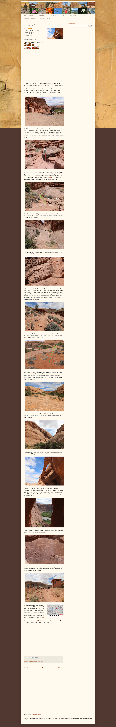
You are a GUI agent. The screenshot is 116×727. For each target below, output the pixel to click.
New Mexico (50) (74, 15)
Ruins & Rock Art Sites (29, 18)
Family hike (54, 660)
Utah (42, 661)
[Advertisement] (80, 39)
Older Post (60, 667)
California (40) (42, 15)
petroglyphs (31, 661)
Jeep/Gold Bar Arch (37, 620)
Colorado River (39, 660)
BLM (35, 660)
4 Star (29, 660)
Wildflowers (41, 18)
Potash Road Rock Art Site (38, 619)
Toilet (39, 661)
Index (48, 18)
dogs (51, 660)
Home (24, 15)
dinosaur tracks (52, 177)
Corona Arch (27, 620)
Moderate (26, 661)
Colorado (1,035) (53, 15)
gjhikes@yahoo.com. (36, 714)
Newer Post (26, 667)
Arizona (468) (32, 15)
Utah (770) (84, 15)
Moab (59, 660)
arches (32, 660)
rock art (35, 661)
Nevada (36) (64, 15)
